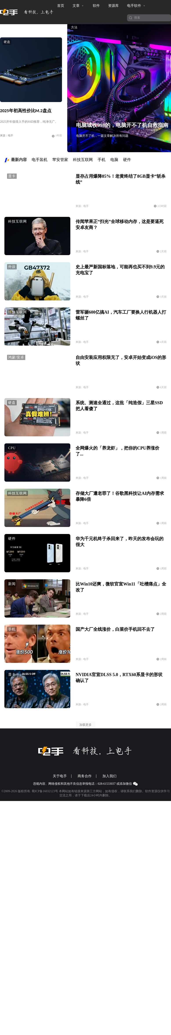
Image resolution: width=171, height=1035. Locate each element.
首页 (60, 5)
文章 (78, 6)
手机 (12, 629)
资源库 (113, 5)
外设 (12, 267)
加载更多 (85, 724)
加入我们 (109, 776)
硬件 (12, 538)
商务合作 (85, 776)
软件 (96, 5)
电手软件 (136, 6)
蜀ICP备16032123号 (45, 791)
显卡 (12, 176)
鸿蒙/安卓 (16, 357)
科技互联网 (17, 221)
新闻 (12, 584)
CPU (12, 448)
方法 (74, 27)
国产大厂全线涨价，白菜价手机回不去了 (115, 629)
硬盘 (7, 42)
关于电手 (60, 776)
